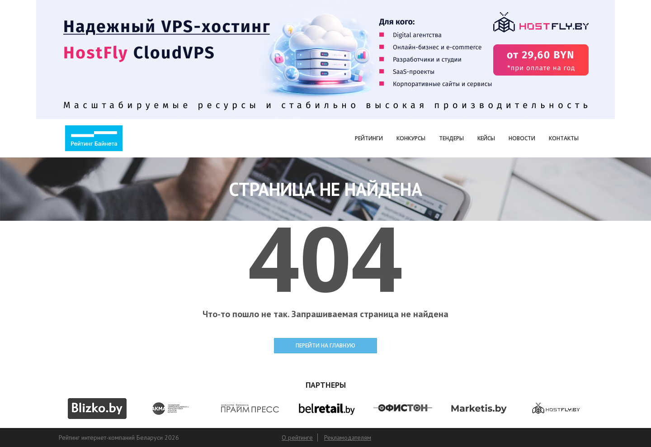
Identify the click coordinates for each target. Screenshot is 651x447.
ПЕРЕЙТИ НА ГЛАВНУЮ (325, 345)
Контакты (564, 138)
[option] (97, 408)
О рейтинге (297, 437)
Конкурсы (410, 138)
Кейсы (486, 138)
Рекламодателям (347, 437)
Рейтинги (369, 138)
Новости (522, 138)
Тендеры (451, 138)
